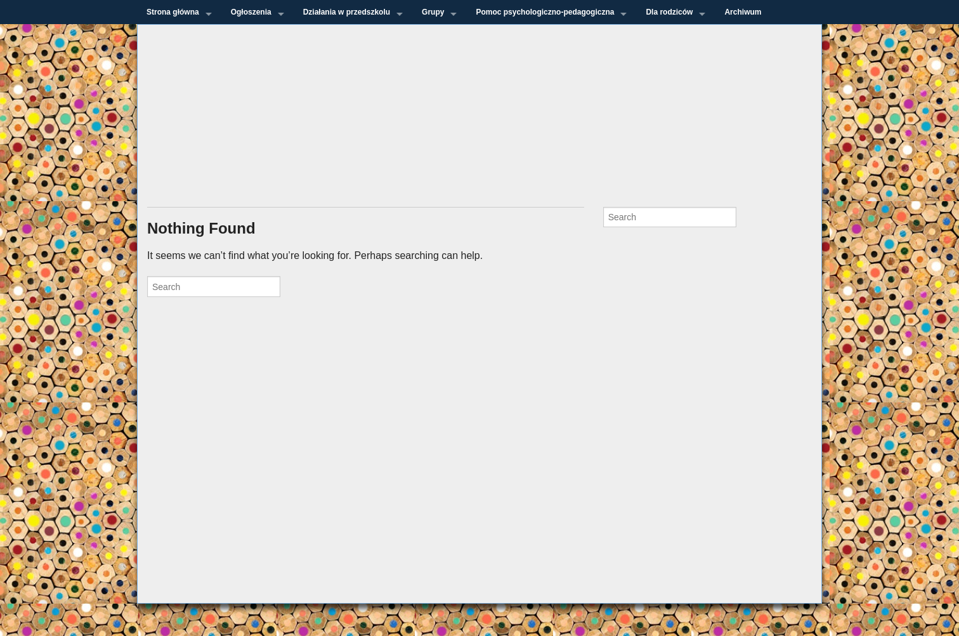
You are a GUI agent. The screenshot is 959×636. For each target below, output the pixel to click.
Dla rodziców (669, 12)
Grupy (433, 12)
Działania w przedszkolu (346, 12)
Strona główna (173, 12)
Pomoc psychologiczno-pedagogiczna (545, 12)
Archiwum (742, 12)
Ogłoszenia (251, 12)
